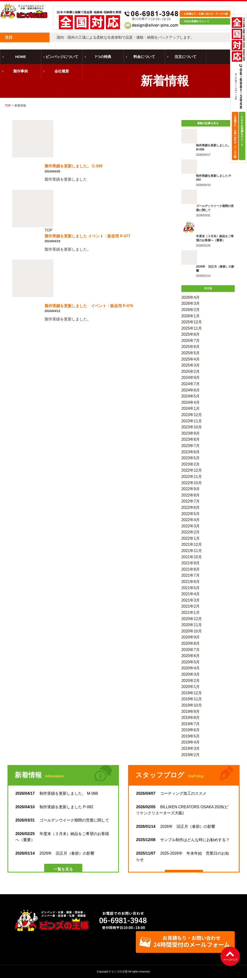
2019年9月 (190, 711)
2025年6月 (190, 347)
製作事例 (20, 71)
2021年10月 (191, 557)
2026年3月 (190, 303)
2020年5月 (190, 662)
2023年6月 (190, 452)
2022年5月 (190, 514)
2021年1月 (190, 612)
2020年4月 (190, 668)
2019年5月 (190, 736)
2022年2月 (190, 532)
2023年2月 (190, 464)
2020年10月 (191, 631)
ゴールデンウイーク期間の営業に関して (62, 820)
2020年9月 (190, 637)
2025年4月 (190, 359)
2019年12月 (191, 693)
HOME (20, 57)
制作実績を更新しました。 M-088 (56, 793)
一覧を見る (63, 869)
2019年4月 (190, 742)
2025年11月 (191, 328)
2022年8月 (190, 495)
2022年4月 (190, 520)
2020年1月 (190, 687)
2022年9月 (190, 489)
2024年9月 (190, 378)
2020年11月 (191, 625)
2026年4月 (190, 297)
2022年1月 (190, 538)
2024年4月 (190, 402)
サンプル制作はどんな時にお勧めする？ (183, 840)
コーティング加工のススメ (171, 793)
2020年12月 (191, 619)
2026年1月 (190, 316)
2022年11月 (191, 477)
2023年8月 (190, 439)
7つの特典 (103, 57)
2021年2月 (190, 606)
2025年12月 (191, 322)
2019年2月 (190, 755)
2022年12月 (191, 470)
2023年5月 (190, 458)
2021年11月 (191, 551)
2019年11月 (191, 699)
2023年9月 (190, 433)
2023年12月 (191, 415)
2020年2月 (190, 681)
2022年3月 (190, 526)
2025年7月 (190, 341)
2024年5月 (190, 396)
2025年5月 (190, 353)
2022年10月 (191, 483)
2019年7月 (190, 724)
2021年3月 (190, 600)
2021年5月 (190, 588)
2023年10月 (191, 427)
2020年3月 (190, 674)
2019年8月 (190, 718)
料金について (144, 57)
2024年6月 (190, 390)
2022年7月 (190, 501)
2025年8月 (190, 334)
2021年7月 (190, 575)
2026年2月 (190, 310)
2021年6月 (190, 582)
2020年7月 (190, 650)
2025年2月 (190, 371)
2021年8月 (190, 569)
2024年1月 (190, 408)
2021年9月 (190, 563)
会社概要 (62, 71)
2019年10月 (191, 705)
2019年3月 (190, 748)
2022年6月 (190, 507)
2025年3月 (190, 365)
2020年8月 (190, 643)
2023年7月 (190, 446)
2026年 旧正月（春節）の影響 (55, 853)
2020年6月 (190, 656)
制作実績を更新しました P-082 (54, 807)
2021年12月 (191, 544)
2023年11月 (191, 421)
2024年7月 (190, 384)
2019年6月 (190, 730)
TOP (8, 105)
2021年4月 (190, 594)
